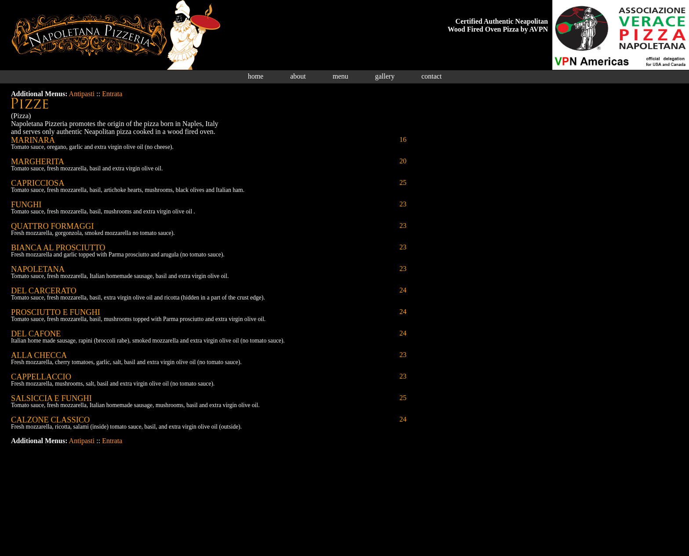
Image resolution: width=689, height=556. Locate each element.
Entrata (112, 93)
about (298, 76)
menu (340, 76)
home (256, 76)
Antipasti (82, 93)
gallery (385, 76)
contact (431, 76)
